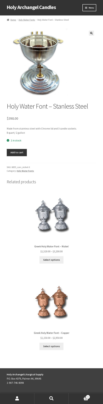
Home (13, 19)
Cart (79, 396)
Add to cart (16, 152)
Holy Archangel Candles (31, 7)
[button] (91, 33)
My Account (17, 398)
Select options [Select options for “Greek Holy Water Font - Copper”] (51, 346)
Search (51, 398)
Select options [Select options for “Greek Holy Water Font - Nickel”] (51, 259)
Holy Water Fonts (27, 19)
